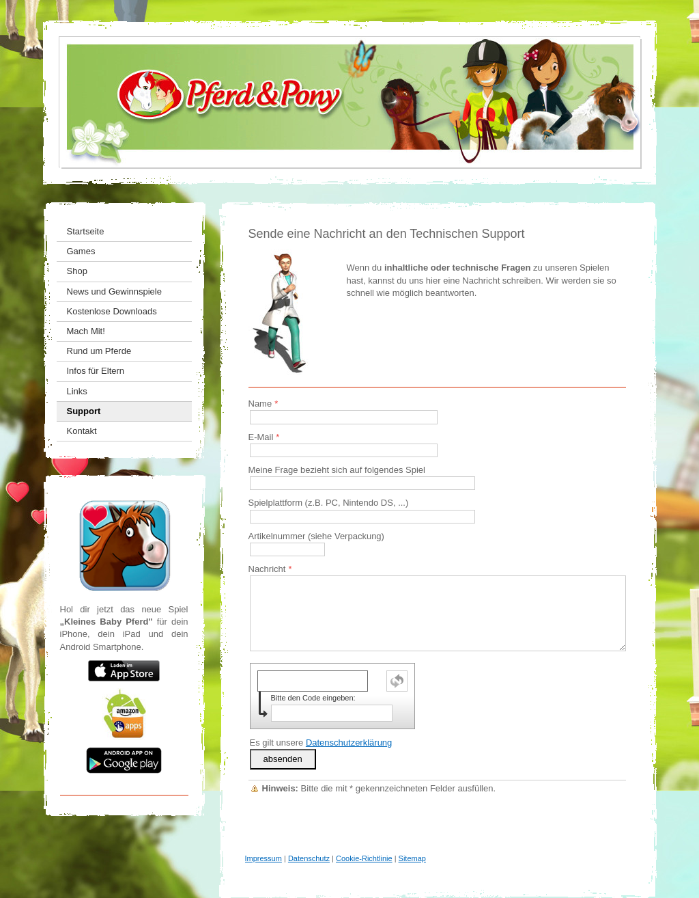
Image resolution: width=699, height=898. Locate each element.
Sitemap (412, 858)
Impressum (263, 858)
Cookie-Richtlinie (364, 858)
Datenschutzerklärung (349, 742)
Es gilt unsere (321, 742)
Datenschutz (309, 858)
